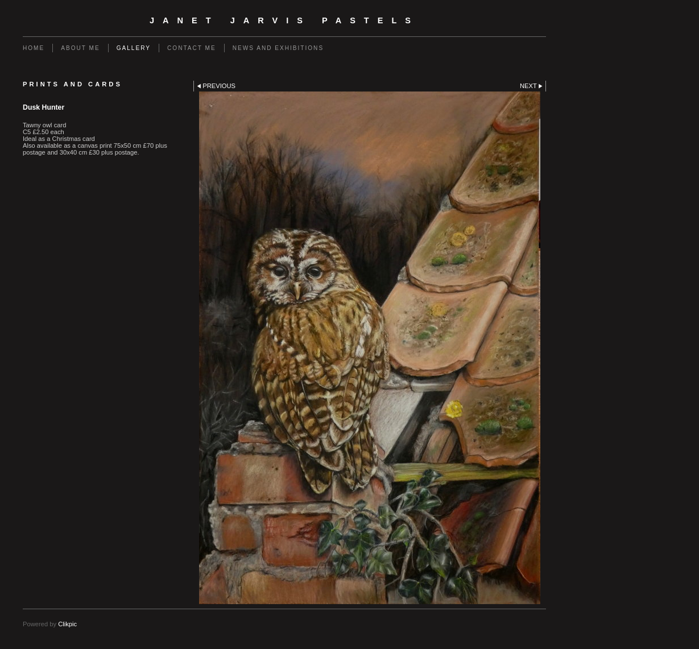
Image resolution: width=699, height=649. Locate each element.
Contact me (191, 48)
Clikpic (67, 624)
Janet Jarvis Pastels (284, 20)
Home (33, 48)
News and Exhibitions (278, 48)
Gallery (134, 48)
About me (80, 48)
